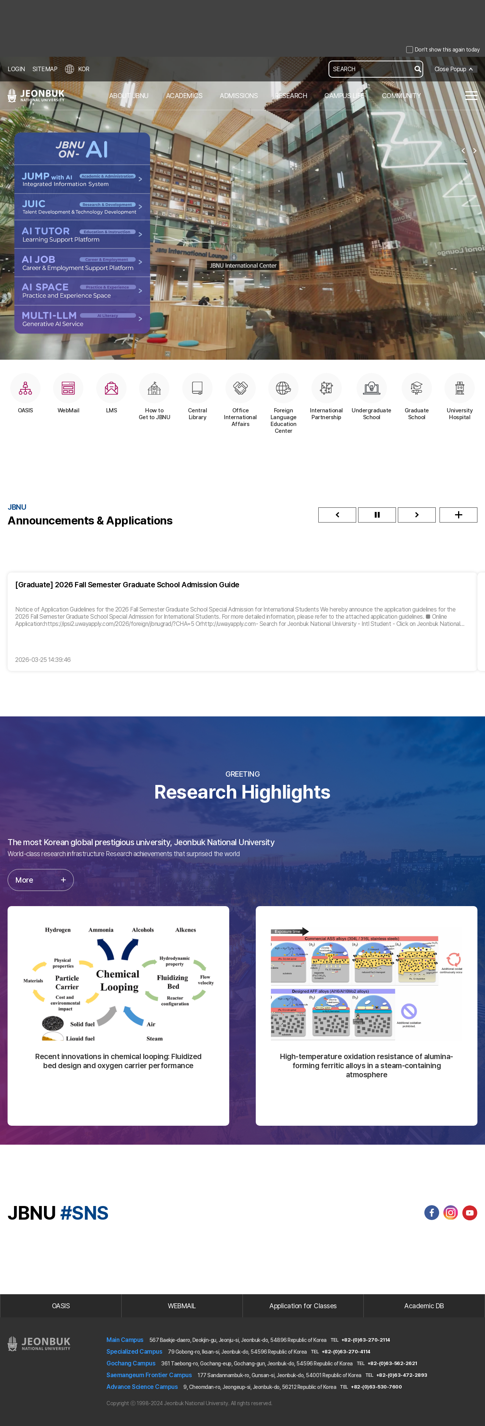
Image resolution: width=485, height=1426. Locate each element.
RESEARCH (291, 96)
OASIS (61, 1306)
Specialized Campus (134, 1351)
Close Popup (450, 69)
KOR (77, 69)
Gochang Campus (130, 1363)
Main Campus (125, 1339)
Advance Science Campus (142, 1386)
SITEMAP (45, 69)
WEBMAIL (182, 1306)
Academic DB (424, 1306)
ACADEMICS (184, 96)
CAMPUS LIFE (344, 96)
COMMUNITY (401, 96)
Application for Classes (303, 1306)
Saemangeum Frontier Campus (149, 1375)
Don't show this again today (447, 50)
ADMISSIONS (239, 96)
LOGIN (16, 69)
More (41, 880)
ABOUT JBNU (129, 96)
